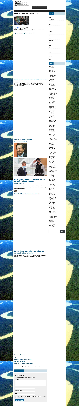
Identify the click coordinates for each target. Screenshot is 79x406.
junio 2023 (52, 112)
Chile (51, 26)
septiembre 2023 (53, 108)
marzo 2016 (52, 224)
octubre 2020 (52, 153)
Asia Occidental (52, 19)
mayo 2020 (52, 160)
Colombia (51, 31)
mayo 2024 (52, 98)
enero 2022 (52, 134)
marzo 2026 (52, 70)
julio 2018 (52, 188)
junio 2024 (52, 97)
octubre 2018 (52, 184)
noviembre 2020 (53, 152)
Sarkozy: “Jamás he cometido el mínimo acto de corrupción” (23, 191)
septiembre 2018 (53, 185)
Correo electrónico (14, 387)
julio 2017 (52, 203)
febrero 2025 (52, 87)
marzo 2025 (52, 85)
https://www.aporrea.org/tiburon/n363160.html (20, 33)
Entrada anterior (24, 364)
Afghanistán (52, 17)
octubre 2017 (52, 199)
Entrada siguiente (34, 364)
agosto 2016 (52, 217)
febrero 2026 (52, 71)
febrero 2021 (52, 148)
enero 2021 (52, 149)
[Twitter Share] (16, 28)
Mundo (51, 45)
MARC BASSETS (13, 182)
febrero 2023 (52, 117)
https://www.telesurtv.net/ (15, 352)
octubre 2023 (52, 107)
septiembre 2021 (53, 139)
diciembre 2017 (53, 197)
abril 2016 (52, 222)
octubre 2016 (52, 215)
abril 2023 (52, 115)
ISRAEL (51, 38)
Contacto (15, 11)
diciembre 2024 (53, 89)
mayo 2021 (52, 144)
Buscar (51, 229)
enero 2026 (52, 72)
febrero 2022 (52, 133)
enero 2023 (52, 119)
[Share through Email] (23, 28)
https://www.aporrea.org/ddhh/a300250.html (19, 361)
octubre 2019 (52, 169)
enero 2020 (52, 165)
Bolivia (51, 21)
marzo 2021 (52, 147)
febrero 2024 (52, 102)
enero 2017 (52, 211)
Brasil (51, 24)
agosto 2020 (52, 156)
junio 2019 (52, 174)
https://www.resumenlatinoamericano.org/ (19, 356)
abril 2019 (52, 176)
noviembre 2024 (53, 90)
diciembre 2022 (53, 120)
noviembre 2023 (53, 106)
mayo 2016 (52, 221)
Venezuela (51, 56)
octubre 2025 (52, 76)
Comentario (13, 377)
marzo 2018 (52, 193)
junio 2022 (52, 128)
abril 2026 (52, 69)
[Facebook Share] (11, 28)
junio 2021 (52, 143)
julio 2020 (52, 157)
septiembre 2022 (53, 124)
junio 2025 (52, 81)
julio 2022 (52, 126)
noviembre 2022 (53, 121)
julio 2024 (52, 96)
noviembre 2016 (53, 213)
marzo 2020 (52, 162)
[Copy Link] (20, 28)
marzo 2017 (52, 208)
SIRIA (51, 47)
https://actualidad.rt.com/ (15, 354)
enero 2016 (52, 226)
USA (51, 54)
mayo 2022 (52, 129)
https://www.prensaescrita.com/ (16, 359)
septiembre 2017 (53, 201)
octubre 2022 (52, 122)
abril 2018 (52, 192)
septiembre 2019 (53, 170)
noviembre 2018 (53, 183)
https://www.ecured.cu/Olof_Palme (17, 140)
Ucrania (51, 52)
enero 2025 (52, 88)
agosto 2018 (52, 187)
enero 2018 (52, 195)
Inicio (11, 11)
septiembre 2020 (53, 154)
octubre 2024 (52, 92)
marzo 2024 (52, 101)
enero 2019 (52, 180)
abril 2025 (52, 84)
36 (19, 182)
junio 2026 (52, 66)
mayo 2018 (52, 190)
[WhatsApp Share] (18, 28)
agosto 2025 (52, 79)
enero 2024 (52, 103)
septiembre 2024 (53, 93)
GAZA (51, 36)
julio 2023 (52, 111)
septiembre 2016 (53, 216)
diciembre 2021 (53, 135)
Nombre (12, 384)
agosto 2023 (52, 110)
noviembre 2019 (53, 167)
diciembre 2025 (53, 74)
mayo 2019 (52, 175)
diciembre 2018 (53, 181)
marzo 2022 (52, 131)
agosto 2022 (52, 125)
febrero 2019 (52, 179)
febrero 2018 (52, 194)
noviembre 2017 (53, 198)
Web (11, 391)
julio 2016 (52, 219)
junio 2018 (52, 189)
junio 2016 (52, 220)
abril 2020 (52, 161)
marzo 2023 (52, 116)
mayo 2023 (52, 113)
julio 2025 (52, 80)
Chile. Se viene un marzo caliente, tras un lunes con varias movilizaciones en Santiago (26, 250)
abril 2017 (52, 207)
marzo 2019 (52, 178)
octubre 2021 (52, 138)
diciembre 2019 (53, 166)
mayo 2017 (52, 206)
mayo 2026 (52, 67)
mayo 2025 (52, 83)
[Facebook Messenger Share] (13, 28)
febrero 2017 (52, 210)
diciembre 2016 (53, 212)
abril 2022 (52, 130)
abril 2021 (52, 145)
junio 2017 (52, 204)
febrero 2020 (52, 163)
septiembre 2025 (53, 78)
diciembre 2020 (53, 151)
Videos (51, 59)
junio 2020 (52, 158)
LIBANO (51, 42)
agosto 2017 (52, 202)
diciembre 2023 (53, 104)
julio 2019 (52, 172)
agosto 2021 (52, 140)
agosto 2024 (52, 94)
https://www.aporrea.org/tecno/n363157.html (19, 138)
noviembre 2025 (53, 75)
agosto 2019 (52, 171)
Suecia (51, 49)
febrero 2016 (52, 225)
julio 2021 (52, 142)
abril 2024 (52, 99)
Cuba (51, 33)
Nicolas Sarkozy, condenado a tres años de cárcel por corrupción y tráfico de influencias (29, 179)
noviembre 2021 (53, 137)
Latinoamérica (52, 40)
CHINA (51, 28)
